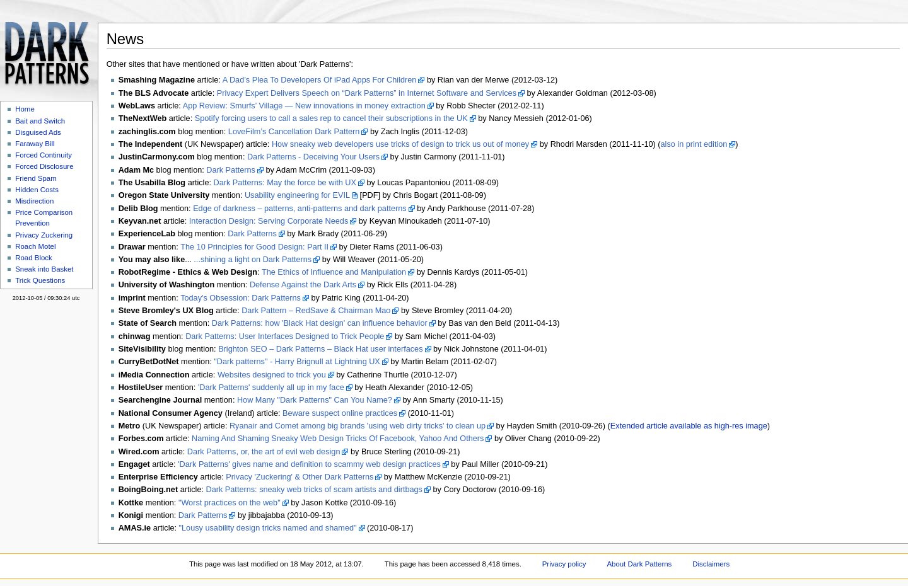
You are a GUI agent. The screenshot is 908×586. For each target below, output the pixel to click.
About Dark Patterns (639, 564)
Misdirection (34, 201)
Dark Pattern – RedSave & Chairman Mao (316, 310)
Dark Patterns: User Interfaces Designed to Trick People (284, 336)
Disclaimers (711, 564)
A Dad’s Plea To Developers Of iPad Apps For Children (320, 80)
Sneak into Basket (44, 269)
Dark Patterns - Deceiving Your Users (313, 156)
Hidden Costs (37, 189)
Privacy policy (564, 564)
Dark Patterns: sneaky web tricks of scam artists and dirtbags (314, 489)
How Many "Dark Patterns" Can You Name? (314, 400)
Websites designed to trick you (272, 375)
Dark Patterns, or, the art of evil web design (263, 451)
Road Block (33, 257)
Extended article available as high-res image (688, 426)
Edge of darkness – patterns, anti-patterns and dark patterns (300, 208)
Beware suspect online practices (339, 413)
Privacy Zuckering (44, 235)
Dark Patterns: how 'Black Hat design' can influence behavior (320, 323)
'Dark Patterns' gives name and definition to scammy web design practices (309, 464)
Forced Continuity (43, 155)
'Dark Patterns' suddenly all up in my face (271, 387)
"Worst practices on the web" (229, 502)
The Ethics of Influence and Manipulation (334, 272)
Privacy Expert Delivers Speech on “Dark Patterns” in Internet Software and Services (366, 93)
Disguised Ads (38, 132)
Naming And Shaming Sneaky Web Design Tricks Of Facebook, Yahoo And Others (338, 438)
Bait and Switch (40, 121)
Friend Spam (36, 178)
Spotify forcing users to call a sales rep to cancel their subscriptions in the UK (331, 118)
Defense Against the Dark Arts (303, 284)
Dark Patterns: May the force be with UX (285, 182)
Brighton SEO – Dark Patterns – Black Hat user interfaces (320, 349)
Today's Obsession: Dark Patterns (240, 298)
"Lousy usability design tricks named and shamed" (268, 528)
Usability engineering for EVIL (297, 195)
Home (25, 109)
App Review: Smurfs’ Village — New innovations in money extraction (304, 105)
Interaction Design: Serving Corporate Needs (268, 221)
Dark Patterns (230, 170)
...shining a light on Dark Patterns (252, 259)
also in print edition (694, 144)
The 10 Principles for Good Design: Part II (254, 247)
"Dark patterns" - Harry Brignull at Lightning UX (297, 361)
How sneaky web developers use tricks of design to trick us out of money (400, 144)
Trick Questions (40, 280)
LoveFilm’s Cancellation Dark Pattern (294, 131)
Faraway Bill (34, 143)
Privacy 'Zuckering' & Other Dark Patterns (299, 477)
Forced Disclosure (44, 166)
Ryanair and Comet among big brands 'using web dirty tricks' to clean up (358, 426)
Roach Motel (35, 246)
